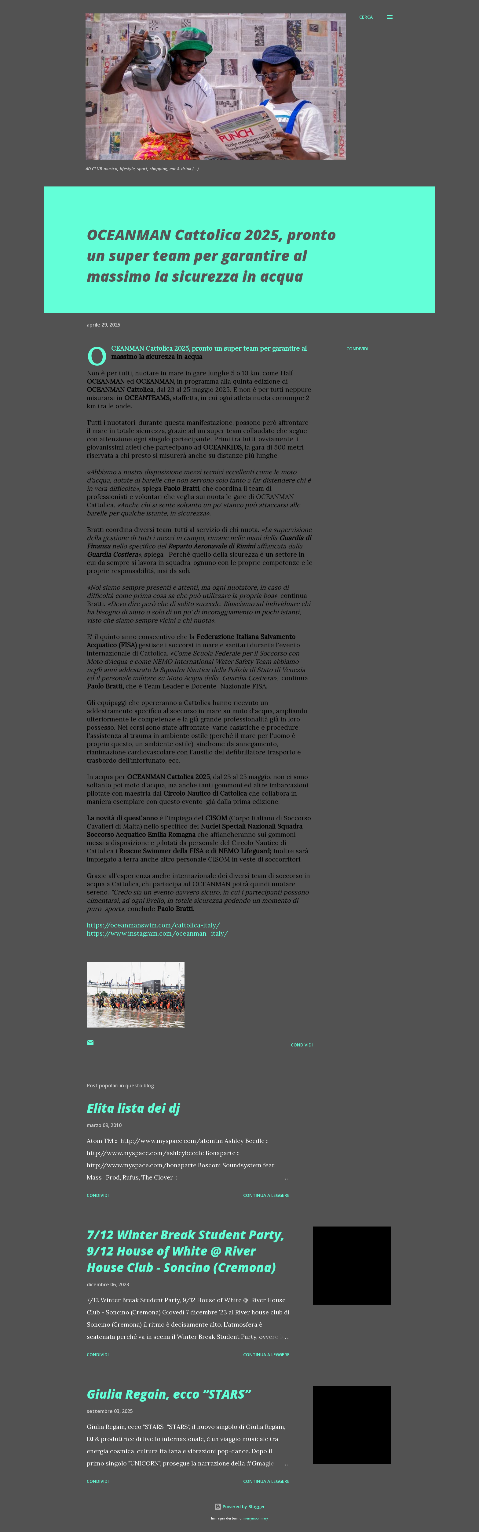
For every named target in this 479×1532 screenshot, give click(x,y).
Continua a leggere (266, 1195)
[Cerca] (366, 17)
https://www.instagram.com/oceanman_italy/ (157, 933)
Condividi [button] (357, 349)
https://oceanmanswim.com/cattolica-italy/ (153, 925)
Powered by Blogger (239, 1506)
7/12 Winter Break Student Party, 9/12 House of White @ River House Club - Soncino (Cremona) (186, 1251)
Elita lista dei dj (133, 1108)
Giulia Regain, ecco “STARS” (168, 1394)
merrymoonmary (255, 1518)
